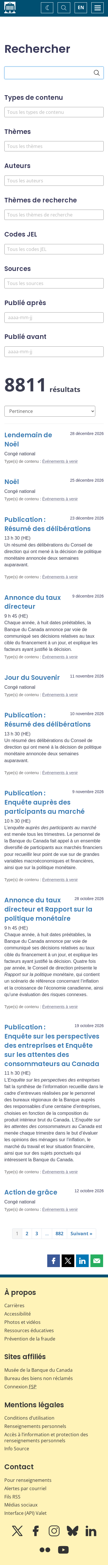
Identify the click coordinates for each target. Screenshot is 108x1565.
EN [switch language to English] (81, 7)
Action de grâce (30, 1192)
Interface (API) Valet (25, 1513)
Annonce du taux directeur (32, 602)
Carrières (14, 1305)
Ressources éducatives (29, 1330)
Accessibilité (17, 1314)
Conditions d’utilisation (29, 1418)
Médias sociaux (20, 1505)
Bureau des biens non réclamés (38, 1378)
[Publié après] (54, 317)
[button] (53, 1260)
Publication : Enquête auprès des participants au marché (44, 802)
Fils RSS (12, 1497)
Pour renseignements (28, 1480)
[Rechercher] (96, 73)
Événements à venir (60, 461)
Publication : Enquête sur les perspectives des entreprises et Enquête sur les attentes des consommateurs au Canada (51, 1045)
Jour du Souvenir (32, 677)
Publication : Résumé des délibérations (47, 524)
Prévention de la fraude (29, 1339)
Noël (11, 481)
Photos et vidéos (22, 1322)
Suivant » (81, 1233)
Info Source (16, 1448)
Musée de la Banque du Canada (38, 1370)
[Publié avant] (54, 351)
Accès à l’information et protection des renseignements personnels (46, 1437)
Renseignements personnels (35, 1426)
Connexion (20, 1386)
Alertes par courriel (25, 1488)
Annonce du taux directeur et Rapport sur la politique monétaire (48, 909)
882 (59, 1233)
